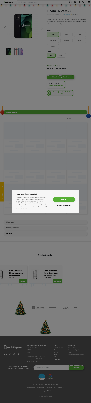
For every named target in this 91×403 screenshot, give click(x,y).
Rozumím (64, 199)
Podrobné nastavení (63, 205)
